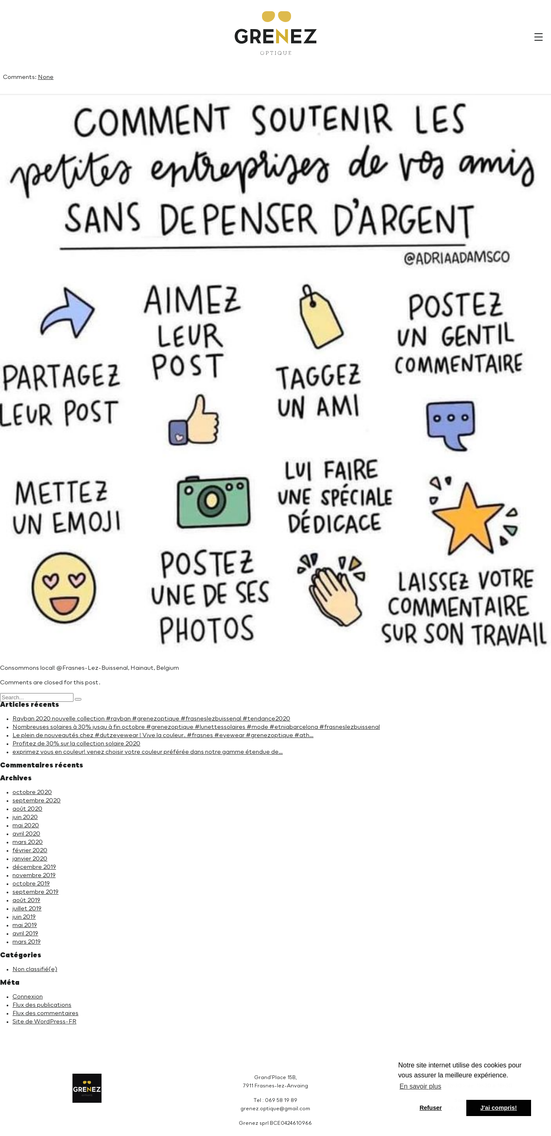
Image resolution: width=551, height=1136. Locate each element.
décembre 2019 (34, 867)
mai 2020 (25, 826)
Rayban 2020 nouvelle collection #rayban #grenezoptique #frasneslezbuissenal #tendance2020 (151, 719)
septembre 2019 (35, 892)
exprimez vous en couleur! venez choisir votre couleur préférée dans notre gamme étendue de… (147, 752)
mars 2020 (27, 842)
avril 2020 (26, 834)
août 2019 (26, 900)
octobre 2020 (32, 792)
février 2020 (29, 850)
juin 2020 (25, 817)
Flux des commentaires (45, 1013)
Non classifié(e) (34, 969)
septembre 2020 (36, 801)
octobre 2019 (31, 884)
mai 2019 (24, 925)
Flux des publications (41, 1005)
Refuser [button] (430, 1107)
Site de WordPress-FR (44, 1022)
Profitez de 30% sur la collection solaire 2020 (76, 744)
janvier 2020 (29, 859)
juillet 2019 (27, 909)
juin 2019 (24, 917)
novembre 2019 (34, 875)
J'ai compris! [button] (498, 1107)
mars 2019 (26, 942)
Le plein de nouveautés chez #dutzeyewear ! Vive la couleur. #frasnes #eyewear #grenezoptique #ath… (162, 735)
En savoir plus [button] (420, 1086)
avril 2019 (25, 934)
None (46, 77)
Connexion (27, 997)
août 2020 (27, 809)
